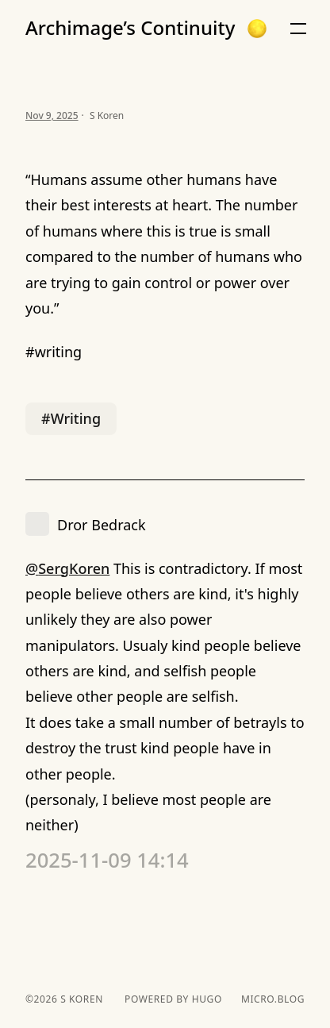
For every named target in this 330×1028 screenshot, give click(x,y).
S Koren (79, 999)
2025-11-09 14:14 (107, 860)
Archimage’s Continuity (130, 27)
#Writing (71, 418)
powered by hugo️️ (173, 999)
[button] (257, 28)
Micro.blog (273, 999)
